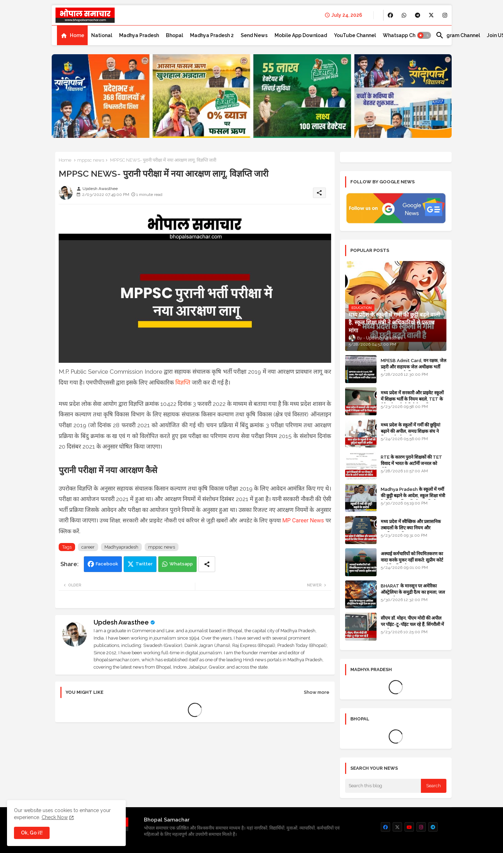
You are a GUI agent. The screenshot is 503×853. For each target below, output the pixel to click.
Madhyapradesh (121, 547)
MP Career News (303, 520)
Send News (254, 35)
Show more (316, 692)
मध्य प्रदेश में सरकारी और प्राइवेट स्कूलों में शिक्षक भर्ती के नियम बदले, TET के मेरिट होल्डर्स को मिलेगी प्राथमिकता (412, 399)
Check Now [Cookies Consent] (55, 817)
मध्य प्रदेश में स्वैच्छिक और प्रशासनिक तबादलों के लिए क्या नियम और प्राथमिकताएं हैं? (411, 528)
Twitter (144, 563)
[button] (424, 35)
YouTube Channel (355, 35)
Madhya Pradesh (139, 35)
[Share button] (206, 564)
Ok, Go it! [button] (32, 833)
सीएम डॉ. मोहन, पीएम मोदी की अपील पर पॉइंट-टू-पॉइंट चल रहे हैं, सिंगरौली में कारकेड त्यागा (412, 624)
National (101, 35)
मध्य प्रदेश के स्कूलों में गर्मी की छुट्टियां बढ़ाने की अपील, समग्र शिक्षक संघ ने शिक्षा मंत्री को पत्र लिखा (410, 431)
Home (77, 35)
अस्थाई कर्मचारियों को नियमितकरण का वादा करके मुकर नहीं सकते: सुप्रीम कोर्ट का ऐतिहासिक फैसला (412, 560)
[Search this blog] (383, 786)
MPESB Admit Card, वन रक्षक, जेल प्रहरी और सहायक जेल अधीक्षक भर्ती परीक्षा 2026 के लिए (413, 367)
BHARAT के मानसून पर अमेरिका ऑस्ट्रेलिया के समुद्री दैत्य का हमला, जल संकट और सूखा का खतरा (413, 592)
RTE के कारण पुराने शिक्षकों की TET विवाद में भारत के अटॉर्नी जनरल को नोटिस (411, 463)
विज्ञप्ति (182, 382)
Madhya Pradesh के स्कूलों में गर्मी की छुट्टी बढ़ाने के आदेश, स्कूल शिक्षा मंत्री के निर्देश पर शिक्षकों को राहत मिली (413, 496)
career (88, 547)
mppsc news (90, 160)
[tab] (72, 35)
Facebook (107, 563)
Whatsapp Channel (406, 35)
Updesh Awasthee (121, 622)
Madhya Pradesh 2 (212, 35)
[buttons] (390, 15)
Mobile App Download (301, 35)
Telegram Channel (458, 35)
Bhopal (174, 35)
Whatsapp (181, 563)
